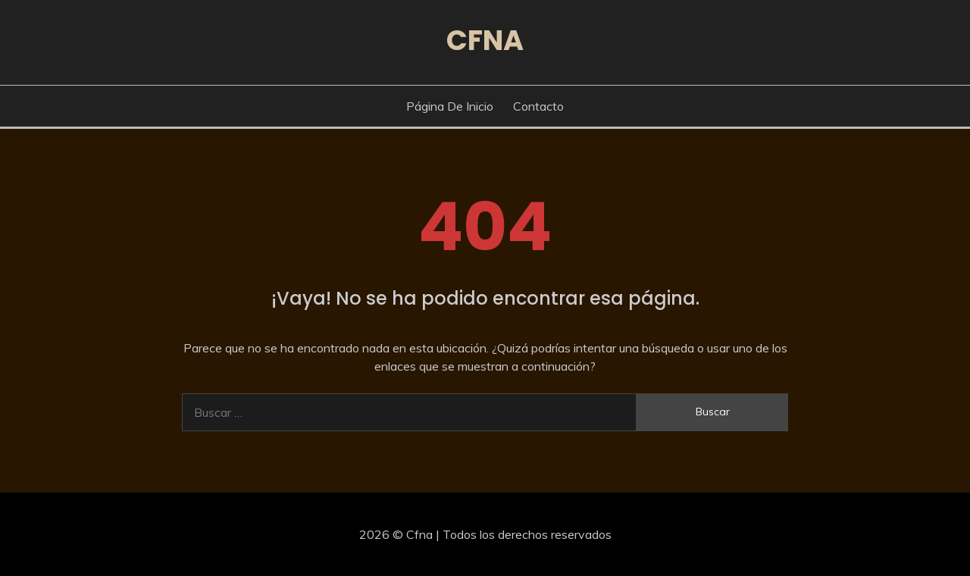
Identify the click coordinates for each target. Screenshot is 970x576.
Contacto (538, 106)
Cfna (485, 40)
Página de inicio (449, 106)
